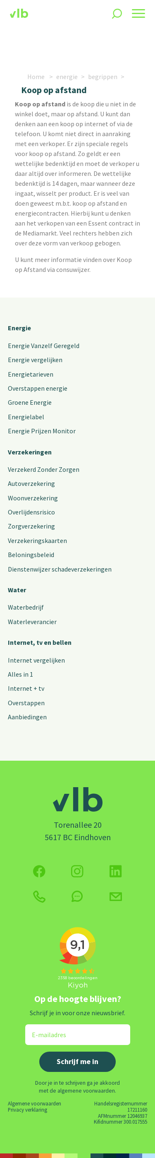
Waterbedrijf (26, 607)
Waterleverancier (32, 621)
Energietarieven (30, 374)
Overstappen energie (37, 388)
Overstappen (26, 703)
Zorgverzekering (31, 526)
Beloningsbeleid (31, 554)
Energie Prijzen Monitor (42, 431)
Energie (19, 328)
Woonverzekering (33, 498)
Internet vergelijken (36, 660)
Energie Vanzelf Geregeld (43, 345)
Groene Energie (30, 402)
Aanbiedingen (27, 717)
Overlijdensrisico (31, 512)
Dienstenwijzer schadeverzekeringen (60, 569)
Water (17, 589)
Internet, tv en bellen (40, 642)
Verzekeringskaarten (37, 540)
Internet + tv (26, 688)
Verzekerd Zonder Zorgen (43, 469)
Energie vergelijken (35, 360)
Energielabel (26, 417)
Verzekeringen (30, 452)
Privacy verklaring (27, 1109)
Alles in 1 (20, 674)
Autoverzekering (31, 483)
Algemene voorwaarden (34, 1103)
